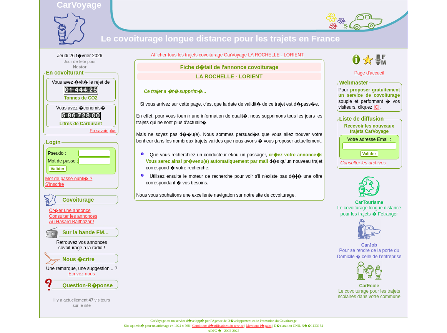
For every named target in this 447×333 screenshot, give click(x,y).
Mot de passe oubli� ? (69, 178)
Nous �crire (79, 259)
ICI (376, 107)
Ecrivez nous (81, 274)
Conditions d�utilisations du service (218, 326)
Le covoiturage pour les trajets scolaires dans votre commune (369, 291)
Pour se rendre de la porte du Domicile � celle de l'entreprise (369, 250)
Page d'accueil (369, 73)
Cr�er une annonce (70, 210)
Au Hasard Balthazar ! (71, 221)
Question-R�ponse (88, 285)
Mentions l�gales (258, 326)
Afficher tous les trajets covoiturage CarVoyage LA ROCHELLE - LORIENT (227, 55)
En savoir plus (103, 130)
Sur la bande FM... (86, 232)
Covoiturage (78, 200)
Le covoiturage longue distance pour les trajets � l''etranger (369, 208)
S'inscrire (54, 184)
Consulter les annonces (73, 216)
